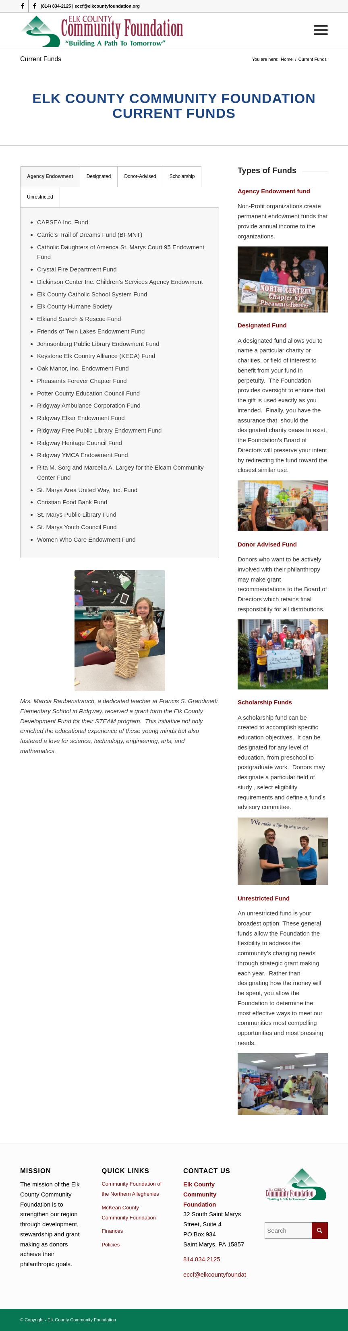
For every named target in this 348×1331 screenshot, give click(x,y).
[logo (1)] (102, 30)
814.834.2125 (201, 1259)
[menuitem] (319, 30)
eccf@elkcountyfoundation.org (224, 1274)
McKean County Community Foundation (128, 1213)
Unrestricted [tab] (40, 197)
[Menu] (319, 30)
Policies (111, 1245)
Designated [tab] (99, 176)
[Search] (296, 1230)
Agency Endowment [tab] (50, 176)
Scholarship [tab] (182, 176)
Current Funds (40, 59)
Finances (112, 1231)
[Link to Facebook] (22, 6)
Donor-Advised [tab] (140, 176)
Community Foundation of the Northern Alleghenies (132, 1189)
